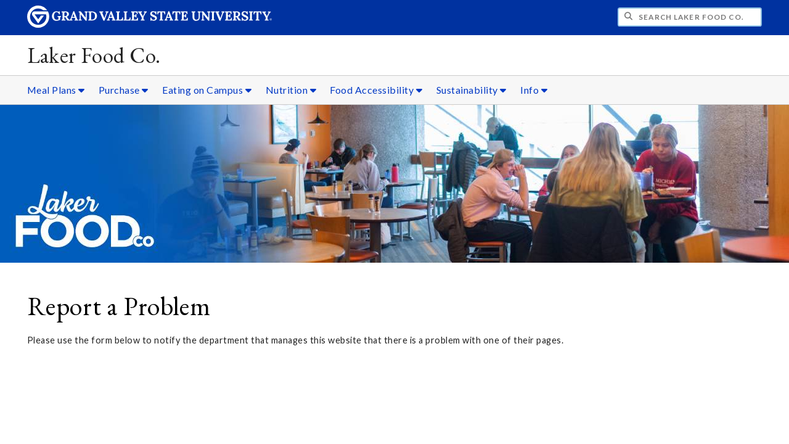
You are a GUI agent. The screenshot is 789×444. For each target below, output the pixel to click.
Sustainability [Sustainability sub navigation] (471, 90)
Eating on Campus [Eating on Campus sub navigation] (206, 90)
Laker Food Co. (94, 55)
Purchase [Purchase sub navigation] (124, 90)
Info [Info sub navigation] (533, 90)
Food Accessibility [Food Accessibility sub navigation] (376, 90)
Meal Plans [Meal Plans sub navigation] (56, 90)
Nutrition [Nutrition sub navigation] (291, 90)
